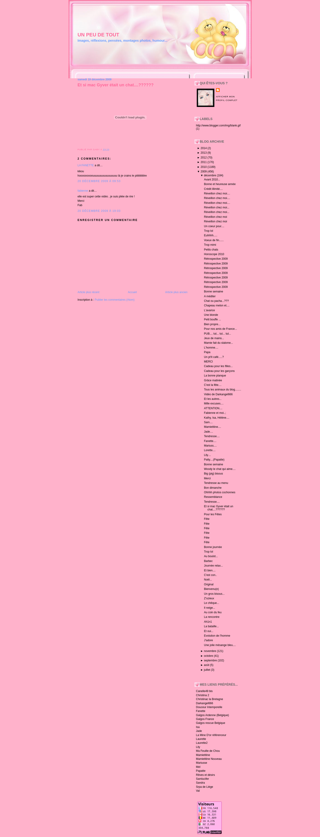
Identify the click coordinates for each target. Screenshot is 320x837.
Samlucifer (202, 778)
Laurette (201, 739)
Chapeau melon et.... (216, 305)
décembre (210, 175)
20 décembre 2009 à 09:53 (99, 181)
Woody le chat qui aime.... (219, 469)
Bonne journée (213, 547)
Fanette (200, 711)
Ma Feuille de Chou (208, 750)
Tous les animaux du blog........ (222, 389)
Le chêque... (211, 603)
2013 (204, 152)
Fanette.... (210, 441)
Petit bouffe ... (212, 319)
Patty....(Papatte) (214, 459)
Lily (198, 747)
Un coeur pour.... (214, 226)
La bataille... (211, 626)
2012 (204, 157)
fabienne (83, 190)
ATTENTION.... (213, 408)
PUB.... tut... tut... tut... (217, 333)
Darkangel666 (204, 703)
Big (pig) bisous (213, 473)
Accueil (132, 292)
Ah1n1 (208, 621)
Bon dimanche (213, 487)
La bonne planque (215, 375)
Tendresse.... (212, 436)
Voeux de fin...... (214, 240)
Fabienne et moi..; (215, 412)
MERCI (208, 361)
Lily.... (207, 455)
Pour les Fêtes (213, 514)
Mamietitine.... (212, 426)
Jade (199, 731)
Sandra (200, 782)
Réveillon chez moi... (216, 207)
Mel (198, 767)
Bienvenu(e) (211, 589)
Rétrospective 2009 (215, 258)
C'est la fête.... (212, 385)
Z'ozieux (209, 598)
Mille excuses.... (213, 403)
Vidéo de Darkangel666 (218, 394)
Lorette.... (210, 450)
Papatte (200, 770)
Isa (198, 727)
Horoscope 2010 (214, 254)
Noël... (208, 579)
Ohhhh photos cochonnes (219, 492)
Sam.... (208, 422)
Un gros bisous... (214, 593)
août (207, 665)
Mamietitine (203, 755)
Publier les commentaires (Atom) (114, 299)
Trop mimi (210, 244)
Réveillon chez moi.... (217, 193)
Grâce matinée (213, 380)
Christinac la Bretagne (209, 699)
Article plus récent (88, 292)
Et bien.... (210, 570)
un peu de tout (98, 35)
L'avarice (209, 310)
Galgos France (205, 719)
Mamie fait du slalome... (218, 342)
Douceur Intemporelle (209, 707)
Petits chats (211, 249)
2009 (204, 171)
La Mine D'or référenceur (211, 735)
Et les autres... (213, 399)
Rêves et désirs (205, 775)
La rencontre (211, 617)
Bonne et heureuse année (219, 184)
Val (198, 790)
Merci (207, 478)
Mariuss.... (210, 445)
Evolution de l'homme (217, 635)
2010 (204, 167)
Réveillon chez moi (215, 216)
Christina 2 (202, 695)
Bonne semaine (213, 291)
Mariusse (201, 762)
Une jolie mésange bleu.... (220, 645)
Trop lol (208, 230)
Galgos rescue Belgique (210, 723)
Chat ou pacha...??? (216, 301)
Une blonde (211, 314)
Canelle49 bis (204, 691)
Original (208, 584)
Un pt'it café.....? (214, 357)
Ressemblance (213, 497)
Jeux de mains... (214, 338)
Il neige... (209, 607)
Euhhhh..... (210, 235)
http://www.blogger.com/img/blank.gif (218, 125)
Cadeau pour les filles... (218, 366)
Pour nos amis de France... (220, 328)
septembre (211, 660)
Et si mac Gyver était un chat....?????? (116, 85)
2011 (204, 162)
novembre (210, 651)
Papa (207, 352)
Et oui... (208, 631)
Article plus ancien (176, 292)
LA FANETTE (86, 165)
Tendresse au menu (216, 483)
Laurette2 (202, 742)
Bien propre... (212, 324)
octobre (209, 655)
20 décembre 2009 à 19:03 (99, 211)
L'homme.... (211, 347)
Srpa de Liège (204, 786)
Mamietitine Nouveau (209, 759)
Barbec (208, 561)
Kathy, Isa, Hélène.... (216, 417)
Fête (206, 519)
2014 (204, 148)
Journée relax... (213, 565)
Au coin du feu (213, 612)
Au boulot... (211, 556)
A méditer (210, 296)
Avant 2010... (212, 179)
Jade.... (208, 431)
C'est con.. (210, 575)
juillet (207, 669)
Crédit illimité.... (213, 189)
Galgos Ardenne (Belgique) (212, 715)
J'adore (208, 640)
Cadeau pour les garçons (219, 371)
